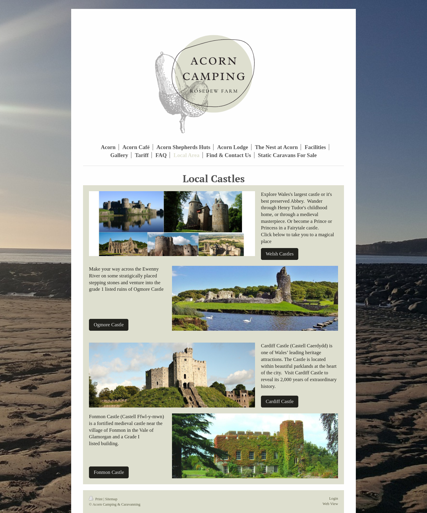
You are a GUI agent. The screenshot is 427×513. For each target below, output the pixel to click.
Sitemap (111, 499)
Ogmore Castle (109, 324)
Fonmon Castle (109, 472)
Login (333, 498)
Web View (330, 504)
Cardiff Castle (280, 401)
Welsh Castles (280, 254)
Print (96, 499)
